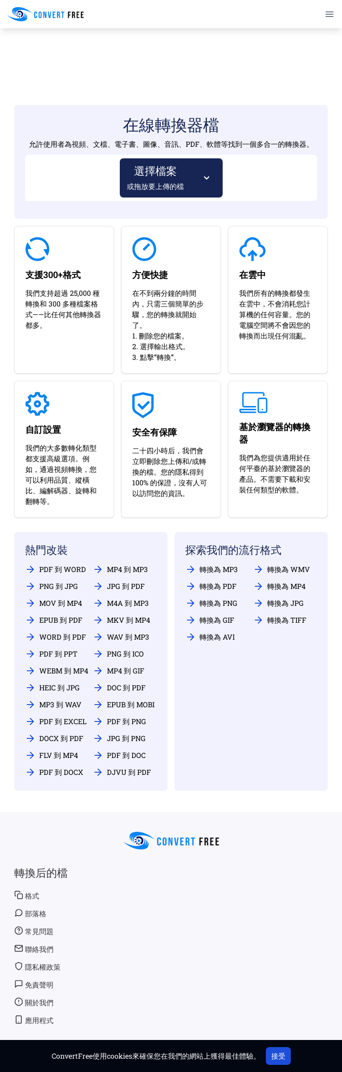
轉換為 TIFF (279, 620)
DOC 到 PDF (119, 687)
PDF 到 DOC (119, 755)
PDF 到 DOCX (54, 772)
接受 (278, 1055)
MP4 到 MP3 (120, 569)
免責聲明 (33, 984)
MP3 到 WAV (53, 704)
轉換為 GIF (209, 620)
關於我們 (33, 1002)
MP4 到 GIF (118, 670)
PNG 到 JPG (51, 586)
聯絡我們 (33, 949)
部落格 (30, 913)
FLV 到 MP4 (51, 755)
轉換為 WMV (281, 569)
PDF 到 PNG (119, 721)
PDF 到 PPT (51, 654)
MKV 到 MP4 (121, 620)
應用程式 (33, 1020)
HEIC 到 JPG (52, 687)
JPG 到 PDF (119, 586)
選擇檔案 (155, 177)
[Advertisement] (171, 54)
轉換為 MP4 (279, 586)
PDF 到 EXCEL (55, 721)
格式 (26, 895)
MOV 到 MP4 (53, 603)
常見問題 (33, 931)
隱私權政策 (37, 966)
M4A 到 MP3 (121, 603)
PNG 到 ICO (118, 654)
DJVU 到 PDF (122, 772)
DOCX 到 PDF (54, 738)
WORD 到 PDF (55, 637)
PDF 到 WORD (55, 569)
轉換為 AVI (210, 637)
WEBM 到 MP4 (56, 670)
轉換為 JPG (278, 603)
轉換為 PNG (211, 603)
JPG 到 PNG (119, 738)
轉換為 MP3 (211, 569)
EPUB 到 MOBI (124, 704)
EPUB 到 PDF (53, 620)
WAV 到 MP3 (121, 637)
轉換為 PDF (210, 586)
